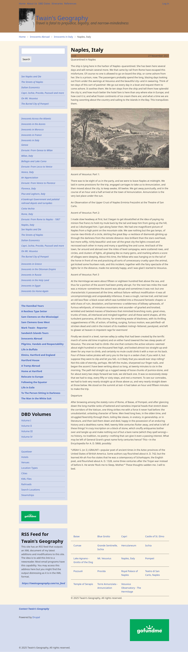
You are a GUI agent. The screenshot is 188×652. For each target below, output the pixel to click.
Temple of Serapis (83, 584)
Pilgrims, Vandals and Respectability (42, 344)
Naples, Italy (128, 558)
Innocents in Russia (31, 274)
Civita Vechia (27, 208)
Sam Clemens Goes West (35, 322)
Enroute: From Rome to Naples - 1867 (40, 219)
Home (22, 3)
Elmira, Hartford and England (38, 354)
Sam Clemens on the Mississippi (39, 316)
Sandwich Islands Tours (34, 333)
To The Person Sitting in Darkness (40, 393)
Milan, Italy (27, 155)
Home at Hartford (31, 371)
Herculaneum (128, 545)
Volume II (26, 425)
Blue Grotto (103, 536)
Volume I (26, 420)
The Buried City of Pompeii (35, 103)
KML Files (26, 478)
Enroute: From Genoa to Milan (37, 150)
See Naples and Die (31, 76)
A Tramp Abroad (30, 365)
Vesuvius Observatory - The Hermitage (131, 587)
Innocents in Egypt (30, 285)
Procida (101, 571)
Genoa (24, 144)
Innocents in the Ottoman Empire (38, 269)
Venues (25, 462)
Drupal (36, 617)
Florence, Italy (28, 188)
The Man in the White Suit (36, 398)
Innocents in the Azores (33, 124)
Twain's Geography (62, 18)
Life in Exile (28, 387)
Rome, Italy (27, 214)
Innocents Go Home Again (34, 291)
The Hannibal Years (32, 305)
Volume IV (27, 436)
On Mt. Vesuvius (29, 98)
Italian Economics (30, 87)
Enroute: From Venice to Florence (38, 183)
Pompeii (149, 558)
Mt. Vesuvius (104, 558)
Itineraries (57, 3)
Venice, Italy (27, 172)
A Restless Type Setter (34, 311)
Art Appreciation (29, 177)
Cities (24, 473)
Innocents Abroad (40, 36)
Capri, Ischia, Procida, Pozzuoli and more (42, 92)
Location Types (29, 467)
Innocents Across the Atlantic (36, 118)
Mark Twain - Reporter (34, 327)
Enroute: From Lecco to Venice (36, 166)
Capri (124, 536)
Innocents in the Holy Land (35, 280)
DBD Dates (44, 3)
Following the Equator (34, 382)
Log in (165, 3)
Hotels (24, 457)
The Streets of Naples (32, 81)
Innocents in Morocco (32, 129)
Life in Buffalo (29, 349)
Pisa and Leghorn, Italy (33, 193)
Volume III (27, 431)
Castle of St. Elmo (154, 536)
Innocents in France (31, 134)
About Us (32, 3)
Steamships (27, 495)
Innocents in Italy (63, 36)
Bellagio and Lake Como (33, 161)
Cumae (77, 545)
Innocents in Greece (31, 263)
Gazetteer (26, 451)
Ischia (148, 545)
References (70, 3)
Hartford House (30, 360)
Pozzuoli (78, 571)
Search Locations (30, 489)
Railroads (26, 484)
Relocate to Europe (32, 376)
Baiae (77, 536)
